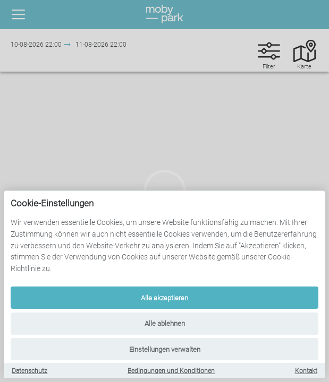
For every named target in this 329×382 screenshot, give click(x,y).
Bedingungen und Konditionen (171, 371)
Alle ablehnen (165, 323)
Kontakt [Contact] (306, 371)
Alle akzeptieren (164, 298)
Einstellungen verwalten (164, 349)
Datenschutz (29, 371)
